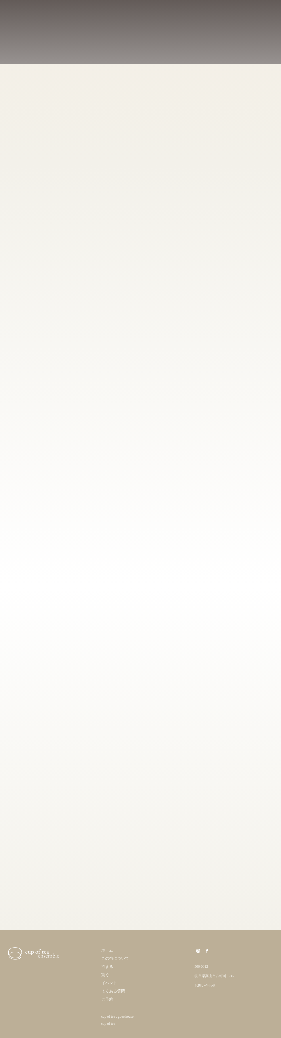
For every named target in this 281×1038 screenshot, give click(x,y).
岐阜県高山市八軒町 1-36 (214, 976)
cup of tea (108, 1023)
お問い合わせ (205, 985)
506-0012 (201, 966)
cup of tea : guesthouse (117, 1016)
